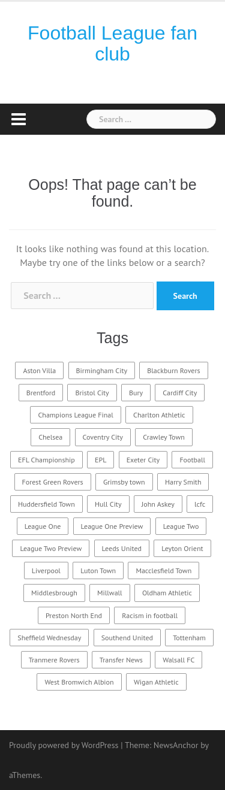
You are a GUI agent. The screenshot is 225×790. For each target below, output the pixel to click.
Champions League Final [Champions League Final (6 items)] (75, 414)
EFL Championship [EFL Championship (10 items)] (46, 459)
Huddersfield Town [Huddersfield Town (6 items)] (46, 504)
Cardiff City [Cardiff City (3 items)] (180, 392)
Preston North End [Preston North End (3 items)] (74, 615)
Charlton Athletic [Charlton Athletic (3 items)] (159, 414)
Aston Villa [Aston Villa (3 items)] (39, 370)
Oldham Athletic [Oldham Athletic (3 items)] (167, 592)
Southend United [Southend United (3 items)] (127, 637)
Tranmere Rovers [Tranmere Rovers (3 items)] (54, 659)
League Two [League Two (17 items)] (181, 526)
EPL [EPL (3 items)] (100, 459)
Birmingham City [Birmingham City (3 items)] (101, 370)
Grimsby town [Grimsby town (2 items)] (124, 481)
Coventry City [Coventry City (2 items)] (103, 436)
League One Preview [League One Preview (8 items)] (112, 526)
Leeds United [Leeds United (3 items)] (122, 548)
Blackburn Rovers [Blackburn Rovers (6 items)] (173, 370)
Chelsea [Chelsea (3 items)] (50, 436)
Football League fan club (112, 43)
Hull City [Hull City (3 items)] (108, 504)
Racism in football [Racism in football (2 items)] (150, 615)
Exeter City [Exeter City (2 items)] (143, 459)
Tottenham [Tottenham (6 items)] (189, 637)
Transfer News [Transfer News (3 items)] (121, 659)
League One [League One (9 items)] (43, 526)
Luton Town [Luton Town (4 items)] (98, 570)
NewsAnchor (176, 745)
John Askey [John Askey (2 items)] (158, 504)
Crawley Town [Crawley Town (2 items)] (164, 436)
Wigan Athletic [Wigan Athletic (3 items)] (156, 681)
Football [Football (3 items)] (192, 459)
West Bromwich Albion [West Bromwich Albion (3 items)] (78, 681)
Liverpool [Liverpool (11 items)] (46, 570)
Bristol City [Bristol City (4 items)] (92, 392)
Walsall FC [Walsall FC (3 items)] (178, 659)
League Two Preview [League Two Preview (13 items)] (51, 548)
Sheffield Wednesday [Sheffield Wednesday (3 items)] (49, 637)
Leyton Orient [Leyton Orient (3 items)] (182, 548)
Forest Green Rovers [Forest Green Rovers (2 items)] (52, 481)
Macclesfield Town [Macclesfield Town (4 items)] (163, 570)
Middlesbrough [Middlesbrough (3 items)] (54, 592)
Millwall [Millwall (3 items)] (109, 592)
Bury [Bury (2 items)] (136, 392)
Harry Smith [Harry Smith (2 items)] (183, 481)
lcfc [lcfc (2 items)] (199, 504)
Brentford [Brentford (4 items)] (40, 392)
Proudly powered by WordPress (64, 745)
